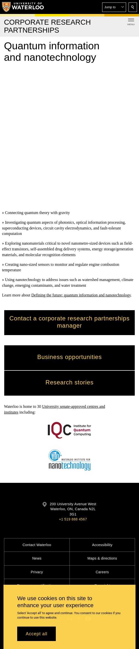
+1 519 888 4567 (73, 462)
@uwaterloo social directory (69, 569)
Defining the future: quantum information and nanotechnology (81, 160)
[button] (114, 7)
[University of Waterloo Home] (23, 7)
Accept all (36, 633)
